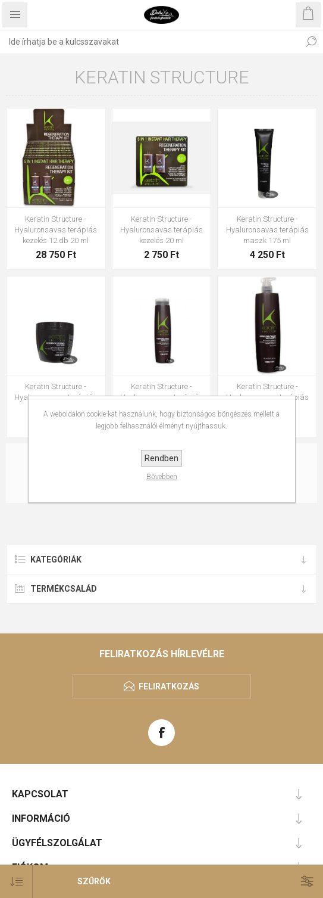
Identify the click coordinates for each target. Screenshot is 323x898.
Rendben (161, 458)
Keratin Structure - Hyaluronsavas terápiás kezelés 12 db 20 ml (55, 230)
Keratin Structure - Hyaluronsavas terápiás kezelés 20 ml (161, 230)
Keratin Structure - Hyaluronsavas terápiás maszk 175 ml (267, 230)
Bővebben (161, 477)
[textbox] (149, 42)
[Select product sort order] (16, 881)
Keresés (311, 42)
